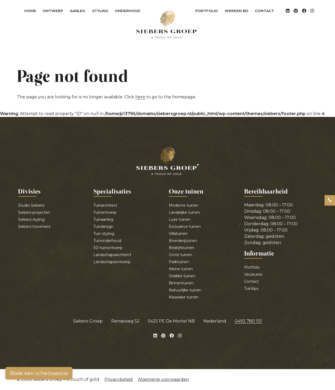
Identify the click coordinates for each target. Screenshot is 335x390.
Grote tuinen (180, 254)
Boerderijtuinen (183, 240)
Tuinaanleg (103, 219)
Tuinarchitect (105, 205)
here (140, 96)
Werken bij (236, 11)
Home (30, 11)
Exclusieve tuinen (185, 226)
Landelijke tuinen (184, 212)
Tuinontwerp (104, 212)
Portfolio (206, 11)
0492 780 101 (248, 321)
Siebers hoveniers (34, 226)
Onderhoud (129, 12)
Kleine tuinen (181, 269)
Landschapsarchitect (112, 254)
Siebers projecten (34, 212)
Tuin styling (103, 233)
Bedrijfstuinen (181, 247)
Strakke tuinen (182, 276)
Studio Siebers (31, 205)
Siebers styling (31, 219)
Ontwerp (54, 12)
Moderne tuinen (183, 205)
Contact (264, 11)
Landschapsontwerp (112, 261)
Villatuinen (178, 233)
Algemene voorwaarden (163, 379)
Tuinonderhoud (107, 240)
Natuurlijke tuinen (185, 290)
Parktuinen (179, 261)
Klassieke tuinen (183, 297)
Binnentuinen (181, 283)
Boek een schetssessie (39, 373)
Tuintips (251, 288)
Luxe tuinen (180, 219)
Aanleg (79, 12)
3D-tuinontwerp (107, 247)
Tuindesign (103, 226)
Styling (102, 12)
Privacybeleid (118, 379)
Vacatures (253, 274)
